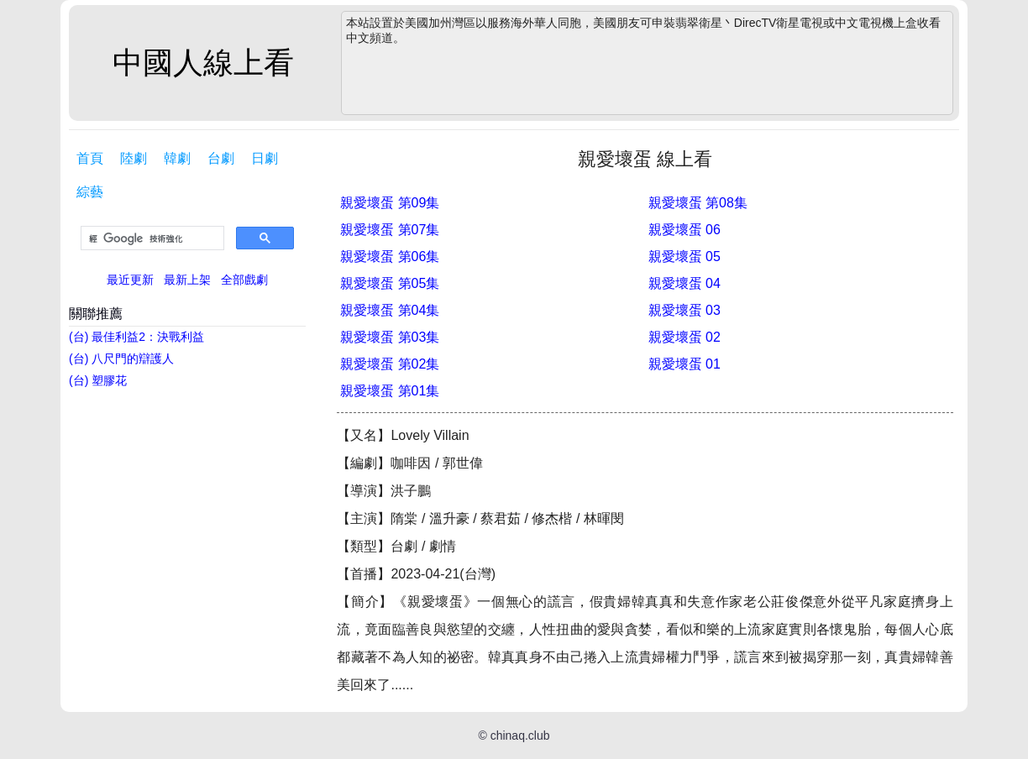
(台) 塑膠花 (98, 380)
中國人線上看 (203, 62)
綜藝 (89, 192)
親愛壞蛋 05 (684, 256)
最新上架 (187, 279)
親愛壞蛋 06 (684, 229)
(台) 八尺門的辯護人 (121, 358)
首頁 (89, 158)
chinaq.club (520, 735)
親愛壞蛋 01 (684, 364)
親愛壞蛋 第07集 (389, 229)
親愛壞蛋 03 (684, 310)
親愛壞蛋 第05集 (389, 283)
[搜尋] (150, 238)
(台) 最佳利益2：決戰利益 (136, 336)
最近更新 (130, 279)
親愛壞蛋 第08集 (697, 203)
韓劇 (177, 158)
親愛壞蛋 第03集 (389, 337)
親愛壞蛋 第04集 (389, 310)
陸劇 (133, 158)
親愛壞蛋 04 (684, 283)
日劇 (264, 158)
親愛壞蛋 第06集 (389, 256)
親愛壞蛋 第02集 (389, 364)
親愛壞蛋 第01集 (389, 391)
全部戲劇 (244, 279)
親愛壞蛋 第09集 (389, 203)
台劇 (220, 158)
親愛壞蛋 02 (684, 337)
